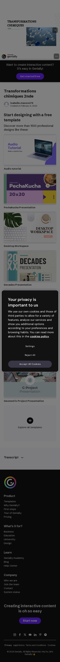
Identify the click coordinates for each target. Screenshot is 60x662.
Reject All (30, 355)
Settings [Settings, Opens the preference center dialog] (30, 346)
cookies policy (39, 336)
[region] (29, 331)
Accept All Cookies (30, 364)
